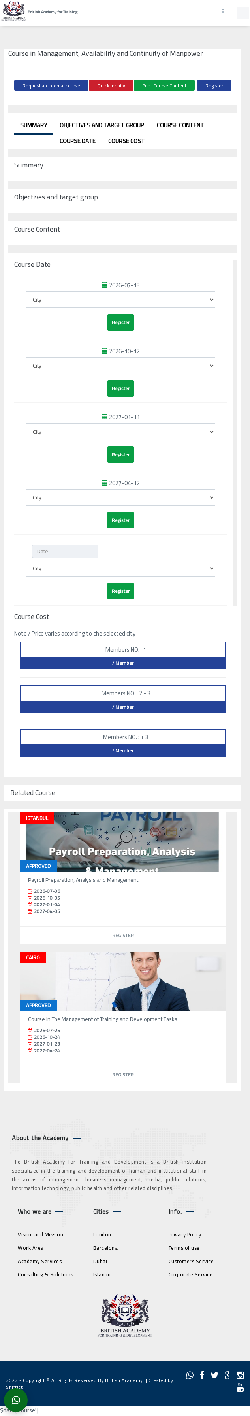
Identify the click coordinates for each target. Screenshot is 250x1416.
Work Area (31, 1248)
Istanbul (102, 1274)
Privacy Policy (185, 1234)
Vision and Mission (40, 1234)
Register (214, 85)
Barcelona (105, 1248)
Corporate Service (191, 1274)
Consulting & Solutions (45, 1274)
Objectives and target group (102, 125)
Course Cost (126, 141)
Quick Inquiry (111, 85)
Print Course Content (164, 85)
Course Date (78, 141)
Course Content (180, 125)
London (102, 1234)
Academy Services (40, 1261)
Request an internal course (51, 85)
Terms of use (184, 1248)
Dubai (100, 1261)
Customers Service (191, 1261)
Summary (33, 125)
